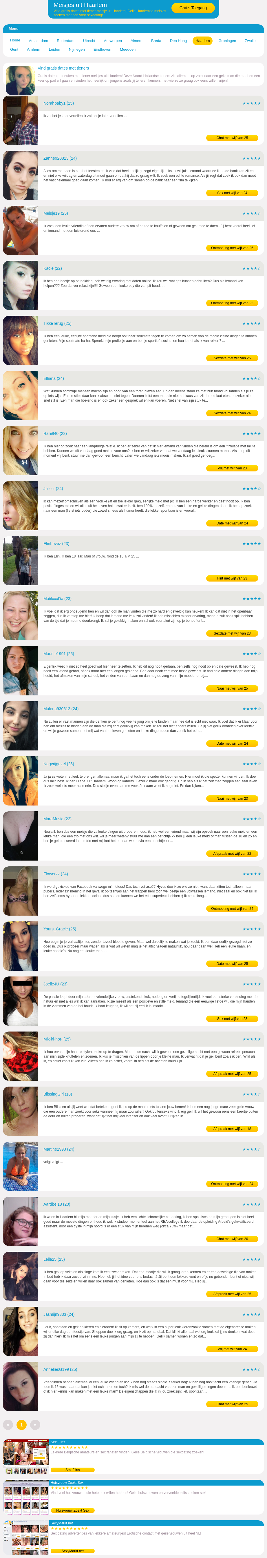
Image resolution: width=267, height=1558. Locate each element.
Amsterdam (38, 41)
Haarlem (202, 41)
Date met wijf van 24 (232, 523)
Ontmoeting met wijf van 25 (232, 248)
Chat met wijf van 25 (232, 138)
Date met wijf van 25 (232, 964)
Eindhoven (102, 49)
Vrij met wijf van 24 (232, 1349)
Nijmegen (77, 49)
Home (15, 40)
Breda (156, 41)
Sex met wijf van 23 (232, 1019)
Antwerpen (113, 41)
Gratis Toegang (193, 8)
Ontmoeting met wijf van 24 (232, 909)
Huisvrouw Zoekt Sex (72, 1510)
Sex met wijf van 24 (232, 193)
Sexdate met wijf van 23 (232, 633)
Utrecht (89, 41)
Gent (14, 49)
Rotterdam (65, 41)
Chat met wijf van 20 (232, 1239)
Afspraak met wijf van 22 (232, 854)
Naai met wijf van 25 (232, 688)
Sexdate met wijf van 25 (232, 358)
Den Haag (178, 41)
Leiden (54, 49)
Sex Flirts (72, 1470)
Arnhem (33, 49)
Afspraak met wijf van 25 (232, 1074)
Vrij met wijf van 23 (232, 468)
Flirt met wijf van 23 (232, 578)
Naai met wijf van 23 (232, 799)
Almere (136, 41)
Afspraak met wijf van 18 (232, 1129)
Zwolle (250, 41)
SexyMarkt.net (73, 1551)
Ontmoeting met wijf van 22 (232, 303)
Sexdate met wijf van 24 (232, 413)
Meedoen (128, 49)
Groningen (227, 41)
